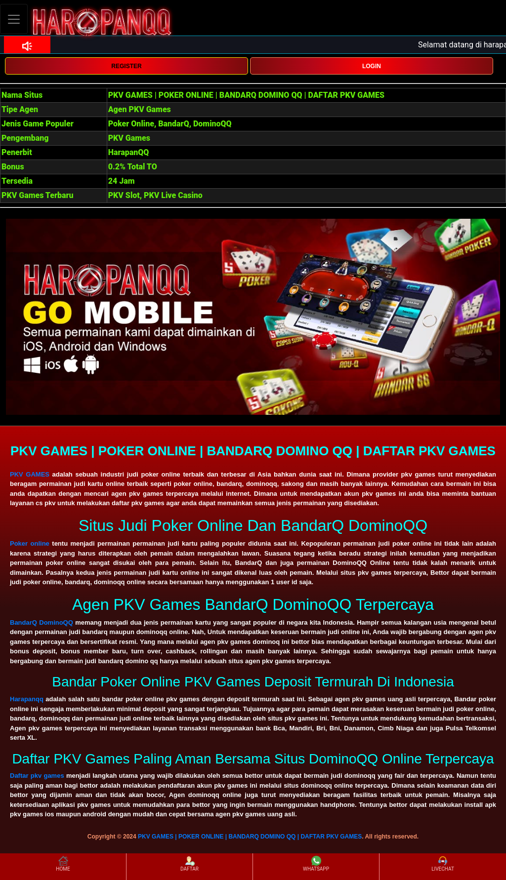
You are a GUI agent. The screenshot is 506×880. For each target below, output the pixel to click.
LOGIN (371, 66)
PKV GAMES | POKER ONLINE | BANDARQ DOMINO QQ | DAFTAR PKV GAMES (250, 836)
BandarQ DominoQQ (41, 622)
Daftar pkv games (37, 775)
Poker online (29, 543)
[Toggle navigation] (14, 19)
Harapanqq (26, 699)
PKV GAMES (29, 474)
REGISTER (126, 66)
